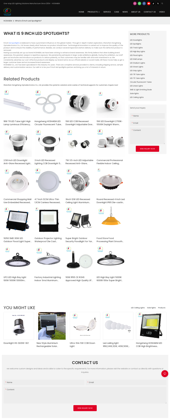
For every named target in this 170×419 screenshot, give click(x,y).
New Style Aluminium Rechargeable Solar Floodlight (47, 345)
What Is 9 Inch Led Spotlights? (28, 20)
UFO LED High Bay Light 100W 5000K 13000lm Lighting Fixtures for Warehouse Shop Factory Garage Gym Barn (17, 279)
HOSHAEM (8, 20)
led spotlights (14, 43)
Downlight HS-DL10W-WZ (16, 343)
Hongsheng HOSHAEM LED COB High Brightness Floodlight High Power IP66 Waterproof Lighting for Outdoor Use (149, 345)
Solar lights (151, 308)
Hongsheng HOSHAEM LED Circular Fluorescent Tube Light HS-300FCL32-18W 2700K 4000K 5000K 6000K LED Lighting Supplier (48, 123)
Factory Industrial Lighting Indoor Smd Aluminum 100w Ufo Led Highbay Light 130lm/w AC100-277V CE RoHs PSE (48, 279)
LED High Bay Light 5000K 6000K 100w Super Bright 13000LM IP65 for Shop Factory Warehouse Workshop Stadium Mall (109, 279)
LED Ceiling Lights (138, 308)
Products (161, 308)
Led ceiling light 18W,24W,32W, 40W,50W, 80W (116, 345)
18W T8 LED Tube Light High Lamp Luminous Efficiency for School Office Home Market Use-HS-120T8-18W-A (17, 123)
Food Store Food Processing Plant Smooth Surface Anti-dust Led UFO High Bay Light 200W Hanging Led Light (110, 240)
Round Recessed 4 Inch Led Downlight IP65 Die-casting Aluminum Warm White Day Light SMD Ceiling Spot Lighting (111, 201)
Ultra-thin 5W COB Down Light (82, 345)
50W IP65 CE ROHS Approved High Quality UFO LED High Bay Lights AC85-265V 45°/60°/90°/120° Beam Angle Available (79, 279)
